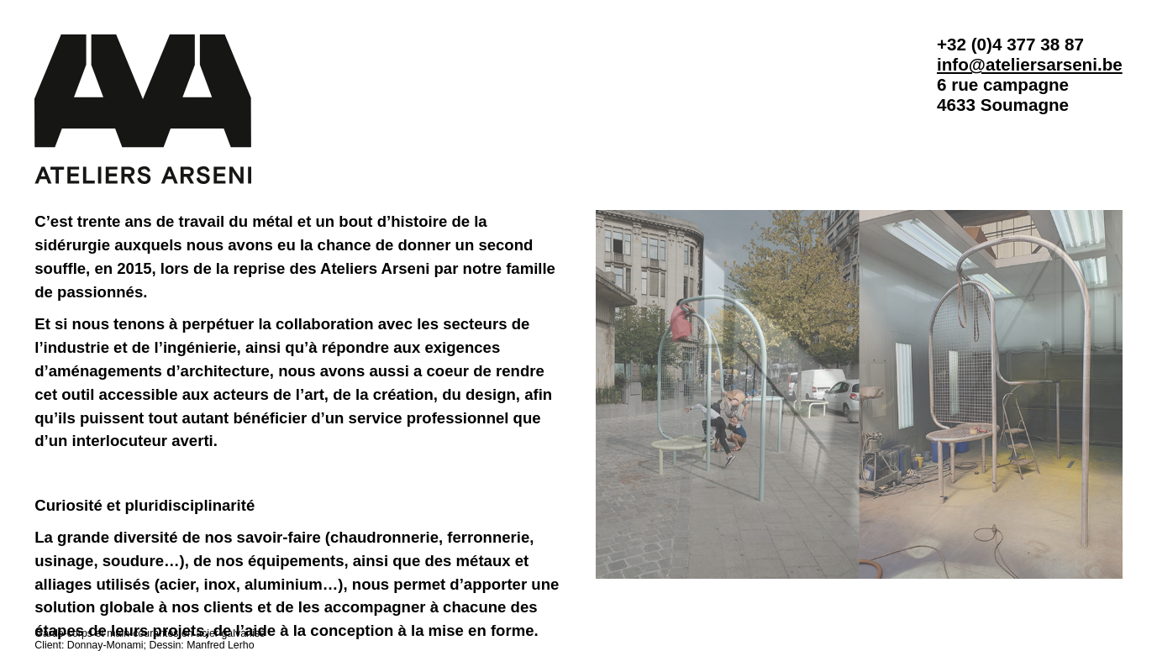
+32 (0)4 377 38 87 (1010, 44)
